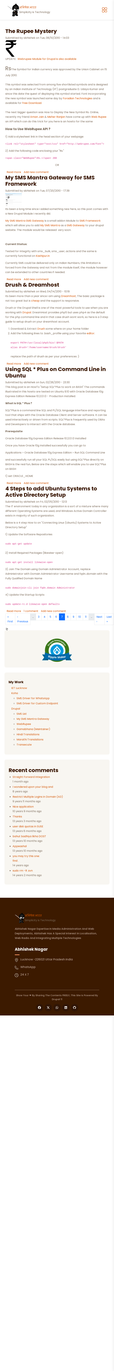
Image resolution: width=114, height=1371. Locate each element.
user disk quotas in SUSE (28, 826)
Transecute (24, 745)
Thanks (17, 816)
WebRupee (24, 724)
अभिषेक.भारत (33, 916)
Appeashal (20, 846)
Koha (14, 693)
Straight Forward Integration (31, 777)
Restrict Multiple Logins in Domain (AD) (38, 797)
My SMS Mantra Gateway (33, 719)
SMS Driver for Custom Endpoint (37, 703)
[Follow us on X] (48, 1007)
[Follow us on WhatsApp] (57, 1007)
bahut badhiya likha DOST (29, 836)
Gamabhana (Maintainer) (33, 729)
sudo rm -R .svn (23, 870)
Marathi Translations (30, 739)
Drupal (15, 709)
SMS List (22, 714)
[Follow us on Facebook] (39, 1007)
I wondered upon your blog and (33, 787)
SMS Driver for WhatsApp (33, 698)
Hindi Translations (28, 734)
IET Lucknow (19, 688)
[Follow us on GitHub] (74, 1007)
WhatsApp (28, 967)
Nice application (23, 807)
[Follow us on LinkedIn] (66, 1007)
